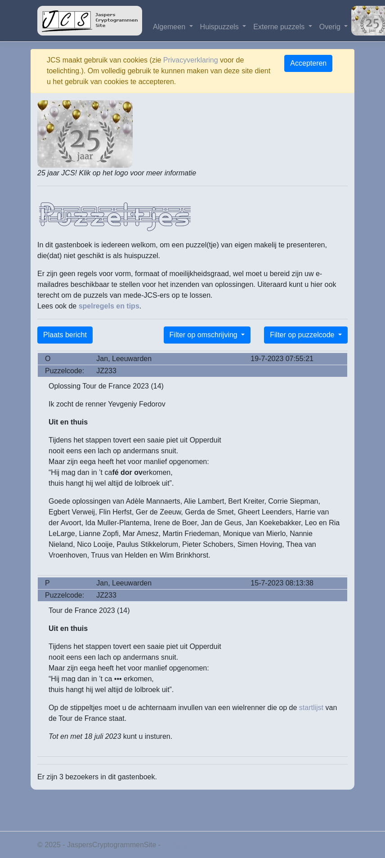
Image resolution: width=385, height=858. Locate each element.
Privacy (174, 845)
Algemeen (170, 27)
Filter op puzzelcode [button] (303, 335)
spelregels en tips (109, 306)
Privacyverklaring (190, 60)
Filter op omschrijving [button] (205, 335)
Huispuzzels (220, 27)
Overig (331, 27)
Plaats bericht (65, 335)
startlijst (311, 707)
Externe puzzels (279, 27)
